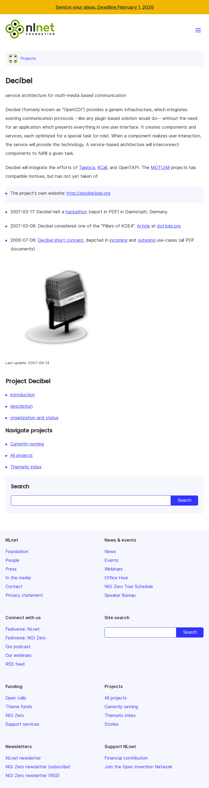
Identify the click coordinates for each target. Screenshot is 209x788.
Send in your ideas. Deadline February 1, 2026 (105, 7)
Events (111, 560)
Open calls (15, 698)
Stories (111, 724)
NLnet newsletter (23, 758)
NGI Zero (14, 715)
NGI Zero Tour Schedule (128, 586)
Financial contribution (126, 758)
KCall (102, 167)
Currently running (27, 444)
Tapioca (87, 167)
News (110, 551)
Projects (23, 58)
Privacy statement (24, 595)
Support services (22, 724)
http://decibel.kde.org (88, 193)
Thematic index (26, 467)
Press (11, 569)
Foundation (16, 551)
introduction (22, 394)
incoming (118, 240)
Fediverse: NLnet (22, 629)
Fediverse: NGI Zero (25, 638)
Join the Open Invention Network (138, 766)
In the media (18, 577)
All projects (21, 455)
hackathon (76, 211)
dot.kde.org (168, 226)
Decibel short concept (60, 240)
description (21, 406)
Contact (13, 586)
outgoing (146, 240)
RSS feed (15, 664)
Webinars (113, 569)
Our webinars (18, 655)
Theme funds (18, 706)
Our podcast (17, 646)
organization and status (34, 417)
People (12, 560)
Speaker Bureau (120, 595)
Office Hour (116, 577)
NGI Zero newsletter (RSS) (32, 775)
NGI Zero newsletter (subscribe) (37, 766)
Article (143, 226)
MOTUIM (160, 167)
